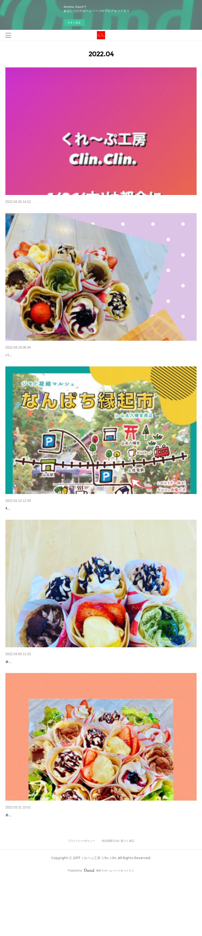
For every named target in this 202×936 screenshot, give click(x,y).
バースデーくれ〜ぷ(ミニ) (27, 363)
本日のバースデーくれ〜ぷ (28, 857)
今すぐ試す (74, 22)
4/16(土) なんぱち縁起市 (26, 530)
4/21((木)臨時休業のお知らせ (29, 209)
